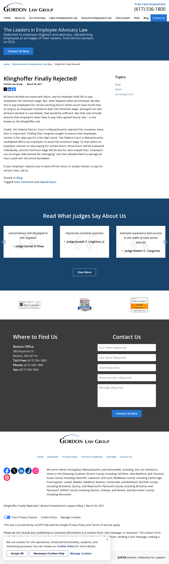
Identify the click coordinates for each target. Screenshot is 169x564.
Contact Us (159, 17)
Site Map (111, 456)
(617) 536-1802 (29, 370)
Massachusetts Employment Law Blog (32, 64)
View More (84, 272)
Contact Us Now (18, 51)
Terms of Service (102, 525)
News (118, 89)
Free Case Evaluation (150, 4)
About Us (20, 17)
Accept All (17, 553)
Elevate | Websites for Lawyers (141, 557)
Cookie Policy (49, 517)
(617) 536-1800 (149, 9)
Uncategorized (124, 94)
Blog (146, 17)
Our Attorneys (37, 17)
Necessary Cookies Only (49, 553)
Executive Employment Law (96, 17)
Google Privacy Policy (72, 525)
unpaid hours (48, 182)
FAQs (137, 17)
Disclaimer (53, 456)
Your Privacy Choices (20, 517)
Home (7, 17)
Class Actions (122, 17)
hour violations (24, 182)
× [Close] (107, 539)
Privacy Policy (69, 456)
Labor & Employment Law (63, 17)
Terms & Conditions (92, 456)
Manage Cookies (71, 517)
